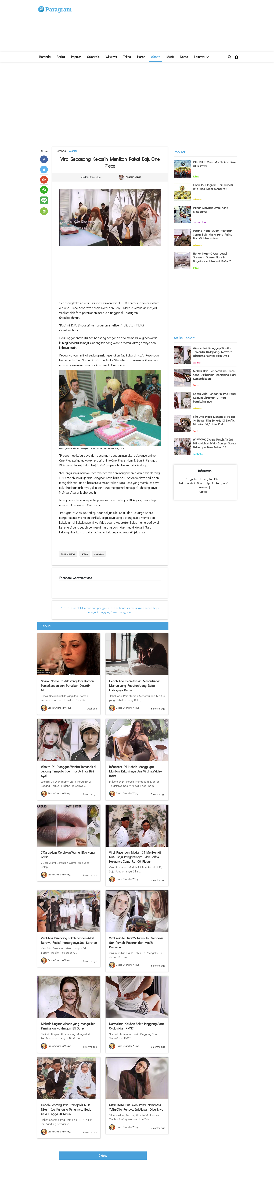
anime (85, 553)
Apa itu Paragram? (217, 483)
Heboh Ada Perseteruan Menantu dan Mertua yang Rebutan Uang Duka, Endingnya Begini (134, 685)
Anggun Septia (133, 177)
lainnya (201, 57)
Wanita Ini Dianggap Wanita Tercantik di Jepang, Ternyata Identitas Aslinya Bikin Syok (68, 771)
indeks (103, 1155)
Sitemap (203, 487)
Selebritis (93, 57)
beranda (45, 57)
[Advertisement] (163, 27)
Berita (61, 57)
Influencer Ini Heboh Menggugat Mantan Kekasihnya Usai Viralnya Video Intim (135, 771)
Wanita (155, 57)
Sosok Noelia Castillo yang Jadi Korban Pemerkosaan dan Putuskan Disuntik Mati (67, 685)
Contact (203, 491)
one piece (99, 553)
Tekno (127, 57)
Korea (184, 57)
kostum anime (68, 553)
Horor (141, 57)
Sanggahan (192, 479)
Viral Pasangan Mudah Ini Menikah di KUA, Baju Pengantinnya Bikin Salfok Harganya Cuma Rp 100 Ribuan (135, 857)
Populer (76, 57)
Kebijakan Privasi (212, 479)
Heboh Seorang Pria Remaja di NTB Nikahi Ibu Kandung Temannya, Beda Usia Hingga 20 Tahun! (66, 1109)
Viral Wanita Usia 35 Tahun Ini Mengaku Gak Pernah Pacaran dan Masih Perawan (136, 942)
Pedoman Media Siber (190, 483)
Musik (170, 57)
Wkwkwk (111, 57)
